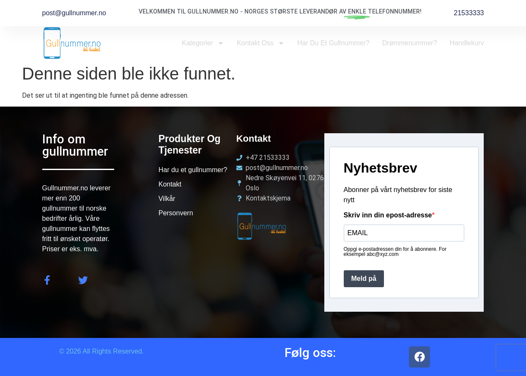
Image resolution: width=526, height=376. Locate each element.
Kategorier (203, 43)
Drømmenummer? (409, 43)
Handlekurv (467, 43)
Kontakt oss (261, 43)
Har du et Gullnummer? (333, 43)
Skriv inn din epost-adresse (388, 215)
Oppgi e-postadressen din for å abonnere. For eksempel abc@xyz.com (395, 252)
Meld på (364, 278)
